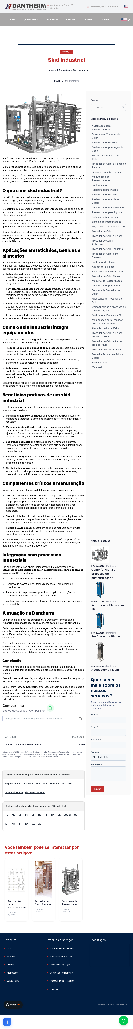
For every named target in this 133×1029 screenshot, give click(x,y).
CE (59, 815)
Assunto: (95, 752)
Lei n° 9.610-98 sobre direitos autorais (43, 757)
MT (7, 824)
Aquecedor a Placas (103, 266)
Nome (94, 714)
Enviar (97, 788)
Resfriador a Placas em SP (106, 315)
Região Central (12, 783)
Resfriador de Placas (103, 261)
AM (13, 824)
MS (75, 815)
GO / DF (67, 815)
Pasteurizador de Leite (104, 194)
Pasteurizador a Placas (105, 189)
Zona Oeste (41, 783)
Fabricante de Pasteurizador (108, 271)
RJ (7, 815)
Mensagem (96, 764)
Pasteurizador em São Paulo (108, 207)
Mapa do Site (13, 981)
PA (26, 824)
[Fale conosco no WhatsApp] (123, 1020)
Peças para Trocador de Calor (108, 226)
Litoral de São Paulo (35, 792)
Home (51, 70)
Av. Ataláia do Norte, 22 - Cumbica (62, 6)
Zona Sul (54, 783)
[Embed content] (109, 957)
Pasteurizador (100, 185)
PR (26, 815)
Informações (63, 70)
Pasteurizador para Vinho (106, 285)
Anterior (9, 737)
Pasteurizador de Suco (104, 142)
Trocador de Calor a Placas (107, 235)
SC (33, 815)
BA (52, 815)
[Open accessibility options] (7, 1022)
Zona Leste (66, 783)
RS (39, 815)
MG (13, 815)
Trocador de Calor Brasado (107, 349)
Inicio (9, 948)
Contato (105, 19)
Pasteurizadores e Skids (61, 956)
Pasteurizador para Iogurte (107, 212)
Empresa (11, 956)
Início (12, 19)
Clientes (88, 19)
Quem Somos (31, 19)
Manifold (97, 367)
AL (39, 824)
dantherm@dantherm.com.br (104, 6)
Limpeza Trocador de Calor (107, 172)
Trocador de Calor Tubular (106, 276)
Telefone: (96, 739)
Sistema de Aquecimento (106, 217)
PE (46, 815)
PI (20, 824)
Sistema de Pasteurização (106, 221)
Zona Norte (28, 783)
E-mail (94, 727)
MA (33, 824)
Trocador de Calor (102, 231)
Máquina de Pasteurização (107, 280)
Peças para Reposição (60, 964)
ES (20, 815)
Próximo (78, 737)
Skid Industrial (100, 362)
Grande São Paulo (14, 792)
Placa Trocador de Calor (105, 328)
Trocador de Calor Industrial (107, 248)
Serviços (70, 19)
